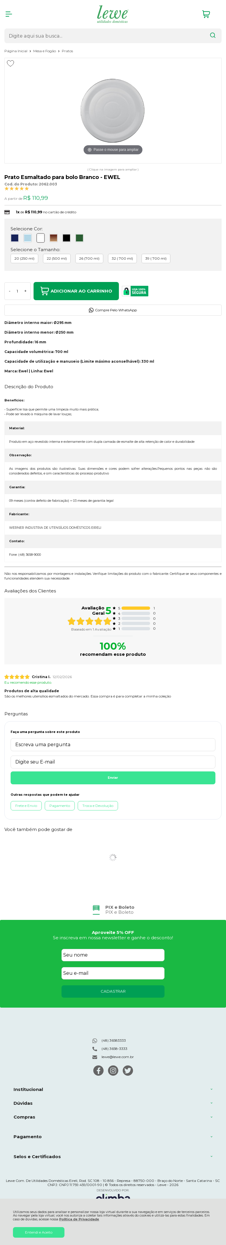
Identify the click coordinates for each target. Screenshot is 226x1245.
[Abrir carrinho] (210, 14)
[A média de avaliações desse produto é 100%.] (16, 188)
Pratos (67, 51)
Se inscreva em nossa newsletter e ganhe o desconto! (113, 937)
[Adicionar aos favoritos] (10, 63)
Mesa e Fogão (45, 51)
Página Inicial (16, 51)
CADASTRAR (113, 991)
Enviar (113, 778)
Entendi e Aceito (38, 1232)
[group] (112, 910)
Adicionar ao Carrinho (76, 291)
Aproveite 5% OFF (113, 932)
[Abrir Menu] (8, 14)
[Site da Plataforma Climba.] (113, 1197)
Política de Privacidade (79, 1219)
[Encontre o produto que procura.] (213, 35)
